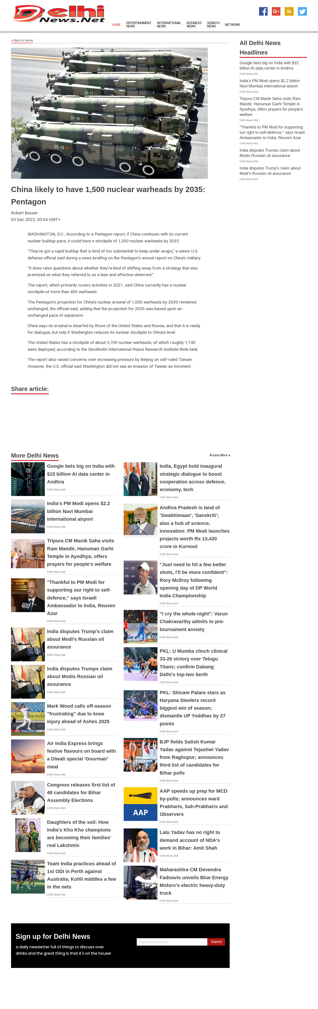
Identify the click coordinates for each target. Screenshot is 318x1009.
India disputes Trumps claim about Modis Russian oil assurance (79, 676)
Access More (219, 455)
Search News (213, 24)
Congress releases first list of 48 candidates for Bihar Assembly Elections (81, 792)
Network (232, 24)
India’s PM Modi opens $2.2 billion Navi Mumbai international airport (78, 511)
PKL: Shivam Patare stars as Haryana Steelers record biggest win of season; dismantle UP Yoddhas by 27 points (192, 708)
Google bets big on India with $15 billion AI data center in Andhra (81, 473)
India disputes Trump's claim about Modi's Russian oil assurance (80, 639)
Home (116, 24)
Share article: (30, 389)
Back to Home (22, 40)
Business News (194, 24)
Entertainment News (138, 24)
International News (169, 24)
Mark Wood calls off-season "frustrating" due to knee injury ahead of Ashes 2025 (79, 713)
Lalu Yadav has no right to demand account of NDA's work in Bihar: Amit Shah (190, 840)
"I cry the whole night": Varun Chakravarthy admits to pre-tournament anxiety (194, 621)
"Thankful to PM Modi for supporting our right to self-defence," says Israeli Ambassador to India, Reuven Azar (81, 597)
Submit (216, 942)
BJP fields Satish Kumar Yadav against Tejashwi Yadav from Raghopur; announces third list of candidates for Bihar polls (194, 757)
